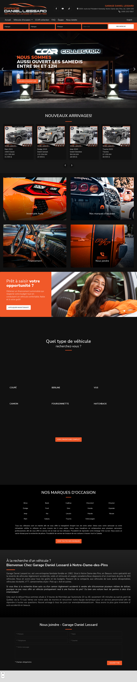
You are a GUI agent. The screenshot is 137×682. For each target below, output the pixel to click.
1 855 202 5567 (126, 11)
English (129, 20)
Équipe (61, 20)
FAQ (53, 20)
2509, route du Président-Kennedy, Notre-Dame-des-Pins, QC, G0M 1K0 (105, 9)
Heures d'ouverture (27, 81)
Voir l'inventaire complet (68, 439)
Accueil (8, 20)
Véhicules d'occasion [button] (22, 20)
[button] (2, 673)
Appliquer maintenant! (18, 307)
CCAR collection (42, 20)
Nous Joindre (71, 20)
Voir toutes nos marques (68, 541)
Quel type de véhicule (68, 343)
